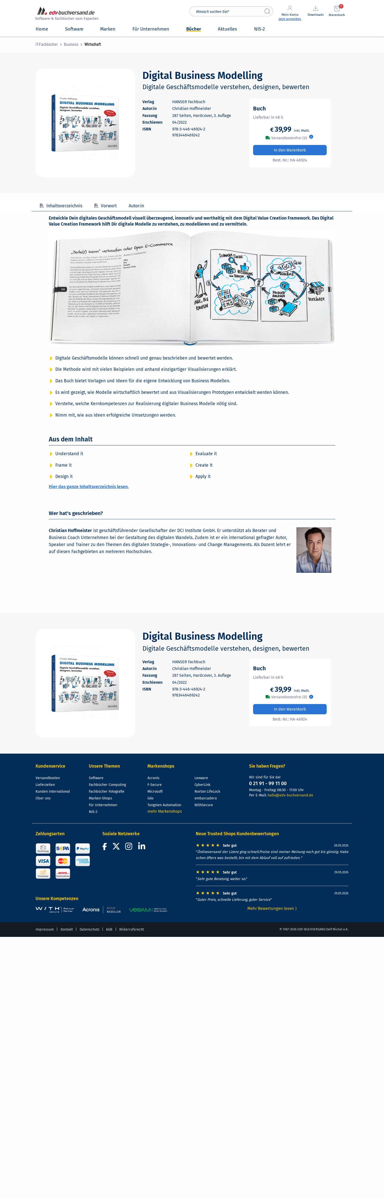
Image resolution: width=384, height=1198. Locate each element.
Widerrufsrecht (131, 929)
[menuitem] (50, 45)
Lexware (201, 778)
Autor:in (136, 206)
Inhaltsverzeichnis (61, 206)
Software (96, 778)
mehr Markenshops (164, 811)
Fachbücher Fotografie (106, 791)
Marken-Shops (100, 798)
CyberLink (202, 785)
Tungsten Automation (164, 805)
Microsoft (155, 791)
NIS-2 (93, 812)
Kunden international (53, 791)
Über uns (43, 798)
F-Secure (154, 785)
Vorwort (105, 206)
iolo (150, 798)
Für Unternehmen (103, 805)
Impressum (45, 929)
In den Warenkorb (290, 150)
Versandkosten (48, 778)
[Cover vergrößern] (85, 123)
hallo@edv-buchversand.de (290, 795)
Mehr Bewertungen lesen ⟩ (272, 908)
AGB (109, 929)
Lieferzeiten (45, 785)
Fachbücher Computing (107, 785)
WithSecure (204, 805)
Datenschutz (89, 929)
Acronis (153, 778)
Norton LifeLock (207, 791)
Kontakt (67, 929)
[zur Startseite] (66, 14)
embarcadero (206, 798)
